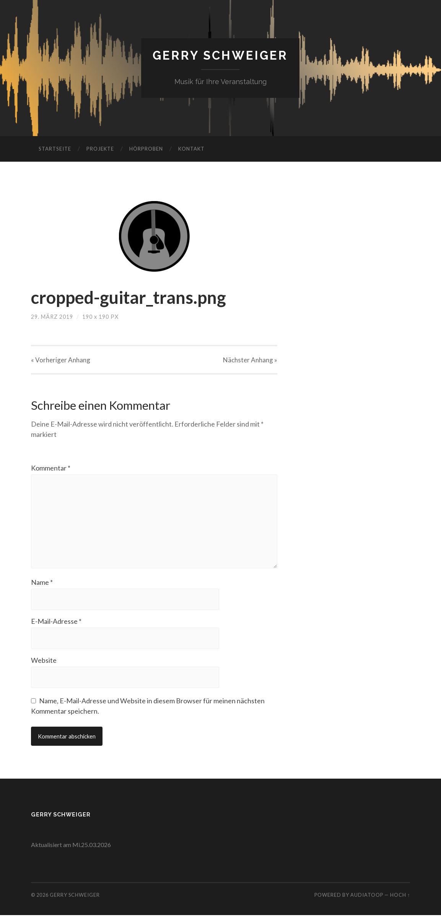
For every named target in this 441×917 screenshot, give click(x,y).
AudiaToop (366, 897)
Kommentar (50, 467)
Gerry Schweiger (220, 56)
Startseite (55, 149)
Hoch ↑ (400, 897)
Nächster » (250, 360)
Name (42, 583)
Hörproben (146, 149)
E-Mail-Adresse (56, 622)
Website (44, 661)
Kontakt (191, 149)
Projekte (100, 149)
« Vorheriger (60, 360)
